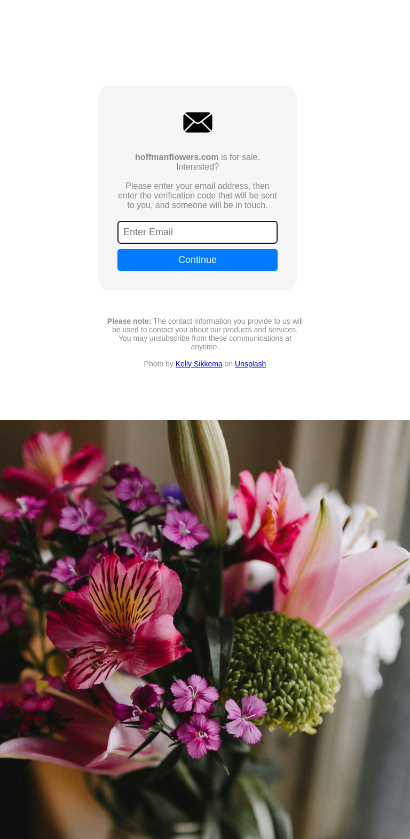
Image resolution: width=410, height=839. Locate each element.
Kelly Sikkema (199, 363)
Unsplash (250, 363)
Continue (197, 259)
